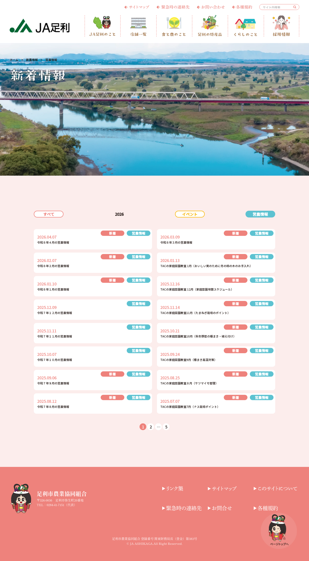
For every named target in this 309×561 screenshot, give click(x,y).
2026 (119, 214)
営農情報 (260, 214)
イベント (189, 214)
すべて (48, 214)
